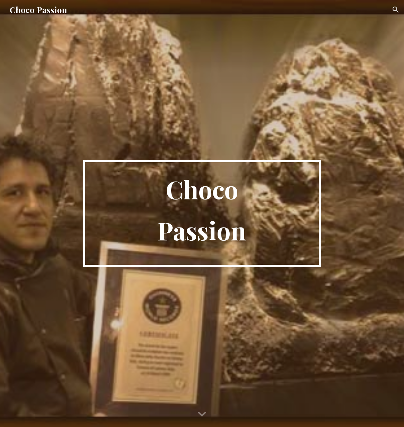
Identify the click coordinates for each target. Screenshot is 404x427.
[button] (395, 9)
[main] (202, 213)
